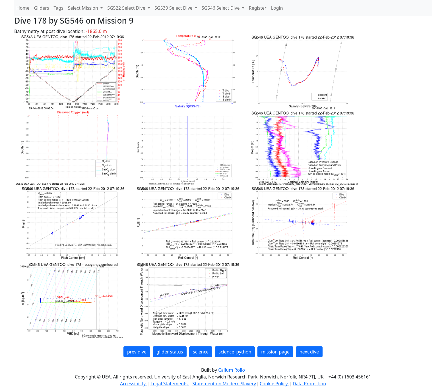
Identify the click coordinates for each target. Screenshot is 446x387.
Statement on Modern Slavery (224, 383)
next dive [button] (309, 352)
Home (23, 8)
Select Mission (83, 8)
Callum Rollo (231, 370)
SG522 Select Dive (126, 8)
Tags (58, 8)
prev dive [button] (136, 352)
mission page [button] (275, 352)
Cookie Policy (274, 383)
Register (258, 8)
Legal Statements (169, 383)
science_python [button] (234, 352)
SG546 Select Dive (221, 8)
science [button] (200, 352)
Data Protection (309, 383)
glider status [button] (169, 352)
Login (277, 8)
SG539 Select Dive (174, 8)
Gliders (41, 8)
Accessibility (133, 383)
